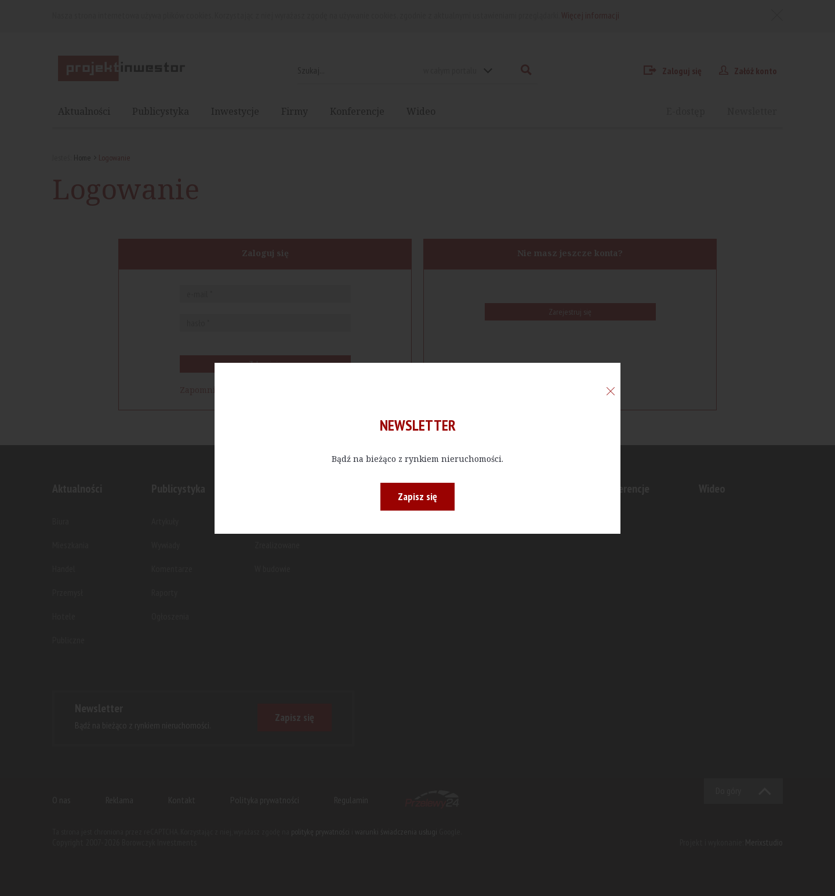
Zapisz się (417, 496)
